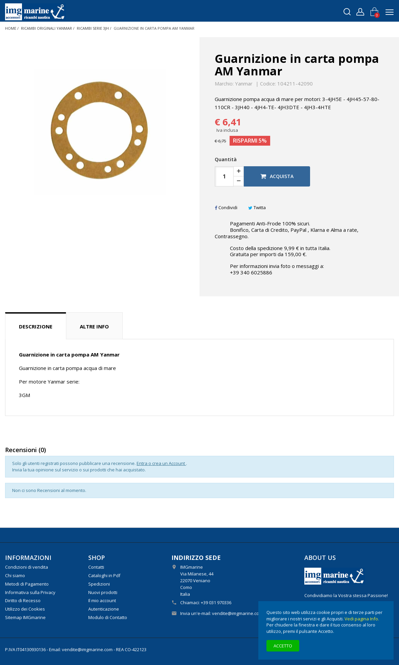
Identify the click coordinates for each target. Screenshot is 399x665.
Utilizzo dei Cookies (25, 609)
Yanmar (244, 83)
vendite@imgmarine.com (237, 613)
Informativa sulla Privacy (30, 592)
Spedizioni (99, 584)
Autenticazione (103, 609)
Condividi (226, 207)
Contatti (96, 567)
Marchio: (224, 84)
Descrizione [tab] (35, 326)
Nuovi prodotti (102, 592)
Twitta (257, 207)
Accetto (283, 646)
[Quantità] (224, 176)
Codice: (268, 84)
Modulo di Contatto (107, 617)
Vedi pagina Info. (362, 619)
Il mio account (102, 600)
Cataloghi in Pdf (104, 575)
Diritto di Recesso (23, 600)
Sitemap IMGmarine (25, 617)
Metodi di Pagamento (27, 584)
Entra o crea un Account (161, 463)
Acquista (277, 176)
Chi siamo (15, 575)
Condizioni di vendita (26, 567)
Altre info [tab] (94, 326)
